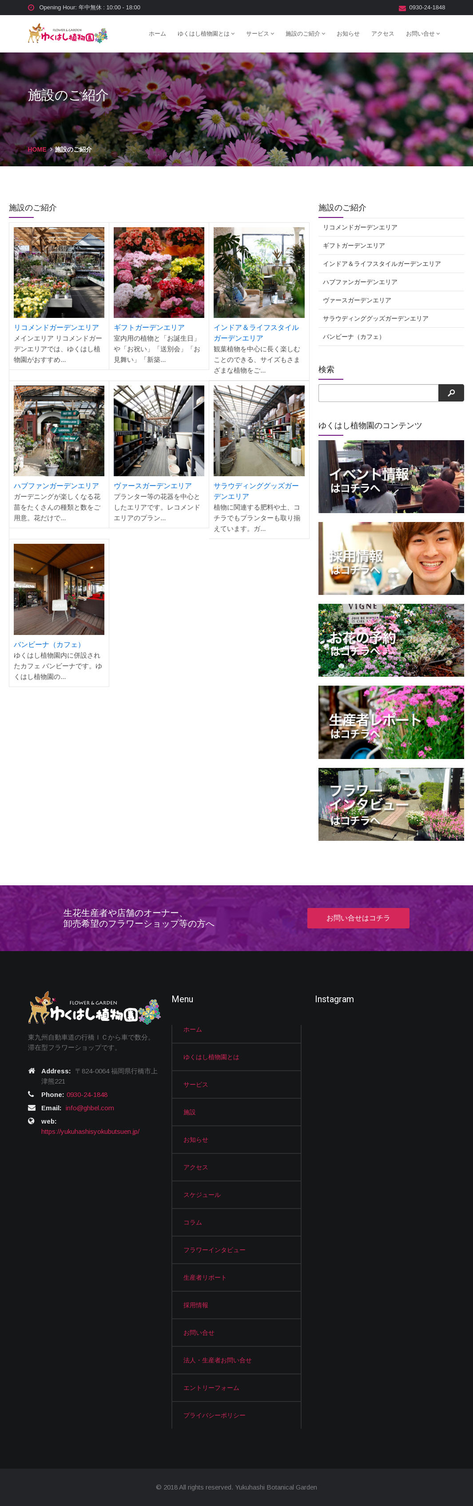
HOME (37, 149)
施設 (189, 1112)
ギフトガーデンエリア (149, 327)
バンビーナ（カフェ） (49, 644)
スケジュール (202, 1194)
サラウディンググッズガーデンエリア (376, 318)
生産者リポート (205, 1277)
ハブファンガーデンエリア (56, 486)
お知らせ (348, 33)
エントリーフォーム (211, 1387)
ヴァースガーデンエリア (153, 486)
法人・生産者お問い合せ (217, 1360)
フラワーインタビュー (214, 1249)
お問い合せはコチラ (358, 918)
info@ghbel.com (90, 1108)
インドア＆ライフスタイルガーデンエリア (382, 263)
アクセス (382, 33)
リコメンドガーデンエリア (56, 327)
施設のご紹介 (305, 33)
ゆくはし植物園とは (206, 33)
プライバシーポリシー (214, 1415)
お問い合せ (423, 33)
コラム (192, 1222)
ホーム (157, 33)
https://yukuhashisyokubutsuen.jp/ (90, 1131)
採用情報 (195, 1305)
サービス (260, 33)
